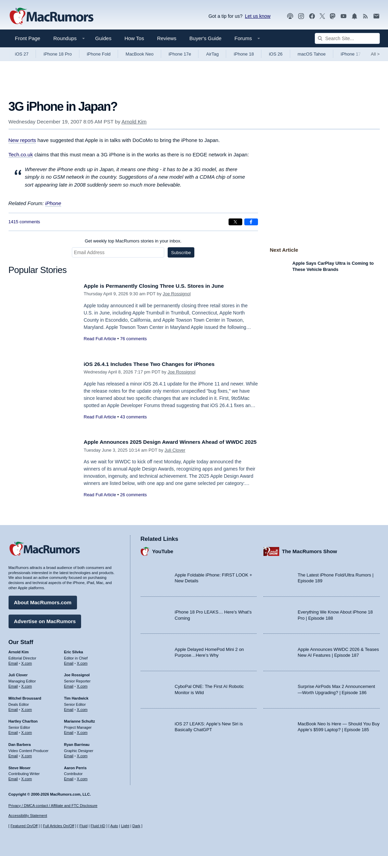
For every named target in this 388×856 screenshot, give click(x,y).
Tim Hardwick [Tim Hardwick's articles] (76, 696)
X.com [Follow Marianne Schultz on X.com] (82, 731)
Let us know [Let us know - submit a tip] (258, 16)
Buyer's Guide (206, 38)
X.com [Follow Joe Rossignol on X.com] (82, 684)
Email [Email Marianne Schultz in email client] (69, 731)
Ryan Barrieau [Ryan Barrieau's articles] (77, 743)
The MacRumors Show (309, 549)
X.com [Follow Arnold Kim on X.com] (26, 661)
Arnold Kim (133, 121)
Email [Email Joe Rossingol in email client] (69, 684)
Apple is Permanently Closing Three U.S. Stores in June (161, 286)
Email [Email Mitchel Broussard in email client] (13, 708)
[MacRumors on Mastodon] (332, 16)
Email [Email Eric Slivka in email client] (69, 661)
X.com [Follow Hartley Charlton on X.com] (26, 731)
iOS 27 (22, 54)
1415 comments (24, 221)
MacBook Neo (140, 54)
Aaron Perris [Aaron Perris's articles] (75, 766)
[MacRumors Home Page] (51, 16)
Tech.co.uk (21, 154)
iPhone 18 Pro (57, 54)
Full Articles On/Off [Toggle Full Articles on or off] (58, 826)
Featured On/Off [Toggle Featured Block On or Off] (24, 826)
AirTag (212, 54)
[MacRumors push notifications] (354, 16)
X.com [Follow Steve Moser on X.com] (26, 777)
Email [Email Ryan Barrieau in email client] (69, 754)
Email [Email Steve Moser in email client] (13, 777)
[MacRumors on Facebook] (312, 16)
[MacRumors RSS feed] (365, 16)
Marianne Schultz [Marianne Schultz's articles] (79, 719)
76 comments (133, 338)
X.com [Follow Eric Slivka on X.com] (82, 661)
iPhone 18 (244, 54)
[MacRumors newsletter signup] (376, 16)
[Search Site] (347, 38)
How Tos (134, 38)
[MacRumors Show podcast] (290, 16)
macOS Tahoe (312, 54)
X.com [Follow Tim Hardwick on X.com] (82, 708)
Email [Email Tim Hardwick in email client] (69, 708)
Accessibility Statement (28, 815)
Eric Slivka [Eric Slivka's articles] (73, 650)
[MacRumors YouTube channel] (343, 16)
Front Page (27, 38)
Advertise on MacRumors (45, 619)
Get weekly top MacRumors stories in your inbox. (133, 240)
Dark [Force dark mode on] (136, 826)
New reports (22, 140)
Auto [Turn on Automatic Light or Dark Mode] (114, 826)
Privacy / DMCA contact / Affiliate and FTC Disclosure (53, 806)
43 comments (133, 416)
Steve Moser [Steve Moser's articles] (20, 766)
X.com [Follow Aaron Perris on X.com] (82, 777)
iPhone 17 (351, 54)
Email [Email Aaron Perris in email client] (69, 777)
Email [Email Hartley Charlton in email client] (13, 731)
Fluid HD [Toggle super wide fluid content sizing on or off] (98, 826)
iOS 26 (276, 54)
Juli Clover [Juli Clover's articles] (18, 673)
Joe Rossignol (177, 293)
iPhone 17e (180, 54)
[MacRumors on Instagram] (301, 16)
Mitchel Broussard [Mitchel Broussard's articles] (25, 696)
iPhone (53, 203)
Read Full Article (100, 338)
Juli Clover (175, 457)
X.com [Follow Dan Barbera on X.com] (26, 754)
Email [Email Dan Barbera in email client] (13, 754)
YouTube (162, 549)
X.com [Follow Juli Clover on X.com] (26, 684)
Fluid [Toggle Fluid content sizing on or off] (83, 826)
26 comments (133, 502)
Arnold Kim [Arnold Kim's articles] (19, 650)
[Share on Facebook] (251, 221)
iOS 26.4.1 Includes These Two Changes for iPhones (156, 364)
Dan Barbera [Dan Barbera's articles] (20, 743)
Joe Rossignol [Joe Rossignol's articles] (77, 673)
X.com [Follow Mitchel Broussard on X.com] (26, 708)
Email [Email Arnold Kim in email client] (13, 661)
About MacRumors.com (43, 601)
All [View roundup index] (375, 54)
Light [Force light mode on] (125, 826)
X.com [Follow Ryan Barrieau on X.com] (82, 754)
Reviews (167, 38)
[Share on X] (235, 221)
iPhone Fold (99, 54)
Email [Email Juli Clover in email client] (13, 684)
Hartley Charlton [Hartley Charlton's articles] (23, 719)
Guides (103, 38)
